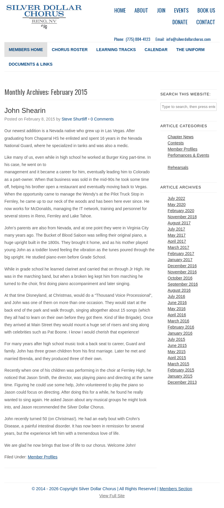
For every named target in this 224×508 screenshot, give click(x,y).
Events (181, 10)
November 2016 (182, 272)
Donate (180, 22)
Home (120, 10)
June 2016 (177, 302)
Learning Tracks (116, 49)
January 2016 (180, 333)
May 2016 (177, 308)
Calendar (156, 49)
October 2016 (180, 278)
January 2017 (180, 259)
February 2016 (181, 327)
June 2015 (177, 345)
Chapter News (181, 137)
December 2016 (182, 265)
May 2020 (177, 204)
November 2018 (182, 216)
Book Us (206, 10)
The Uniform (190, 49)
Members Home (26, 49)
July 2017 (176, 229)
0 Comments (102, 119)
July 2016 (176, 296)
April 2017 (177, 241)
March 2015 (178, 364)
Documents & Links (30, 64)
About (141, 10)
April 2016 (177, 315)
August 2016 (179, 290)
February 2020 (181, 210)
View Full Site (112, 495)
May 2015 (177, 351)
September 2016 (183, 284)
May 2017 (177, 235)
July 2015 (176, 339)
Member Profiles (42, 457)
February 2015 (181, 370)
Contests (176, 143)
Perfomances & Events (188, 155)
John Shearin (25, 110)
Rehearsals (178, 167)
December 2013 (182, 382)
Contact (205, 22)
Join (161, 10)
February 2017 (181, 253)
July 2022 (176, 198)
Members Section (176, 488)
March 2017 (178, 247)
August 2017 (179, 223)
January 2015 (180, 376)
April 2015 (177, 357)
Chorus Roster (70, 49)
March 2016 (178, 321)
